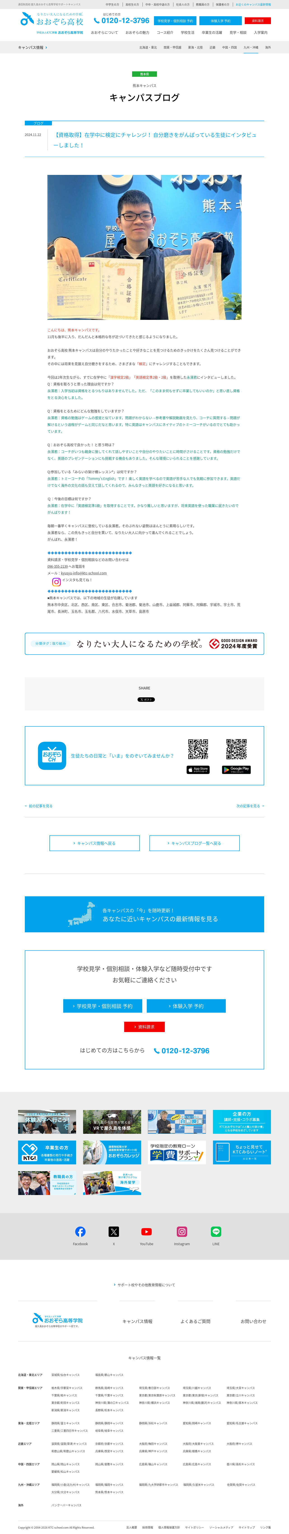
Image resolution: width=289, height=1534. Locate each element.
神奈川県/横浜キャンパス (154, 1403)
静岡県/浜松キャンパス (153, 1423)
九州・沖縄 (251, 47)
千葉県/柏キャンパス (64, 1395)
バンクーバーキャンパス (66, 1505)
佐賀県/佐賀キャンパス (241, 1485)
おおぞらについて (104, 32)
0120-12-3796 (121, 21)
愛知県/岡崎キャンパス (197, 1423)
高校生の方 (132, 4)
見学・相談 (238, 32)
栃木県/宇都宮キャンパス (66, 1388)
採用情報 (147, 1527)
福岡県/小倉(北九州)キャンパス (70, 1485)
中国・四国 (229, 47)
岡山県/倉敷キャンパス (109, 1464)
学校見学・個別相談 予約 (175, 20)
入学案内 (261, 32)
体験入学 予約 (221, 20)
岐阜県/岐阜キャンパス (109, 1431)
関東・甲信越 (172, 47)
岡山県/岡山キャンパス (65, 1464)
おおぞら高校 (52, 23)
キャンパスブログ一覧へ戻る (196, 843)
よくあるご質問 (195, 1321)
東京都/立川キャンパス (241, 1395)
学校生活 (187, 32)
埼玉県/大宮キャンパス (241, 1388)
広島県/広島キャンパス (197, 1464)
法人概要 (131, 1527)
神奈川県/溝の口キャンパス (112, 1403)
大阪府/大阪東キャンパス (198, 1444)
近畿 (212, 47)
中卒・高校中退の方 (157, 4)
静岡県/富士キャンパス (65, 1423)
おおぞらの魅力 (137, 32)
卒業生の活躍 (212, 32)
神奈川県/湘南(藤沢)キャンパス (202, 1403)
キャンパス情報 (30, 47)
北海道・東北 (148, 47)
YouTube (146, 1243)
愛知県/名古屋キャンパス (242, 1423)
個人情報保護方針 (169, 1527)
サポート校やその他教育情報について (146, 1284)
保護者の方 (222, 4)
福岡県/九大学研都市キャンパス (158, 1485)
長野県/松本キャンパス (109, 1410)
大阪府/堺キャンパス (239, 1444)
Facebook (80, 1243)
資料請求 (258, 20)
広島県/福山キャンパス (153, 1464)
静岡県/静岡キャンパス (109, 1423)
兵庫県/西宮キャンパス (109, 1451)
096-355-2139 (57, 566)
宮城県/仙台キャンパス (65, 1375)
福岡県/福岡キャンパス (109, 1485)
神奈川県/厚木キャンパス (242, 1403)
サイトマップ (247, 1527)
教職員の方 (203, 4)
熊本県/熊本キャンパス (109, 1492)
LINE (216, 1243)
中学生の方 (112, 4)
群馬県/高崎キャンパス (109, 1388)
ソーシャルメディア (221, 1527)
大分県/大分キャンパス (65, 1492)
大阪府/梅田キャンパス (153, 1444)
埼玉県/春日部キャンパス (154, 1388)
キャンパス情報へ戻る (96, 843)
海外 (268, 47)
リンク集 (265, 1527)
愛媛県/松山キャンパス (65, 1472)
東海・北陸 (195, 47)
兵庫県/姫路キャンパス (197, 1451)
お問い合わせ (253, 1321)
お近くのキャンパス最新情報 (253, 4)
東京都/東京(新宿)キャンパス (200, 1395)
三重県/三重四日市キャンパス (69, 1431)
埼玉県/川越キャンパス (197, 1388)
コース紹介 (165, 32)
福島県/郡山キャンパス (109, 1375)
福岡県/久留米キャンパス (198, 1485)
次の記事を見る (248, 805)
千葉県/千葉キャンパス (109, 1395)
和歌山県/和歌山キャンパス (68, 1451)
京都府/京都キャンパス (109, 1444)
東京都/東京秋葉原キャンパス (157, 1395)
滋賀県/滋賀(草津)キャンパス (69, 1444)
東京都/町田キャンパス (65, 1403)
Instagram (182, 1243)
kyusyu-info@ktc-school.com (84, 573)
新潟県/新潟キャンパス (65, 1410)
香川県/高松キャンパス (241, 1464)
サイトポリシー (194, 1527)
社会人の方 (183, 4)
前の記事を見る (41, 805)
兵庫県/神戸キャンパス (153, 1451)
